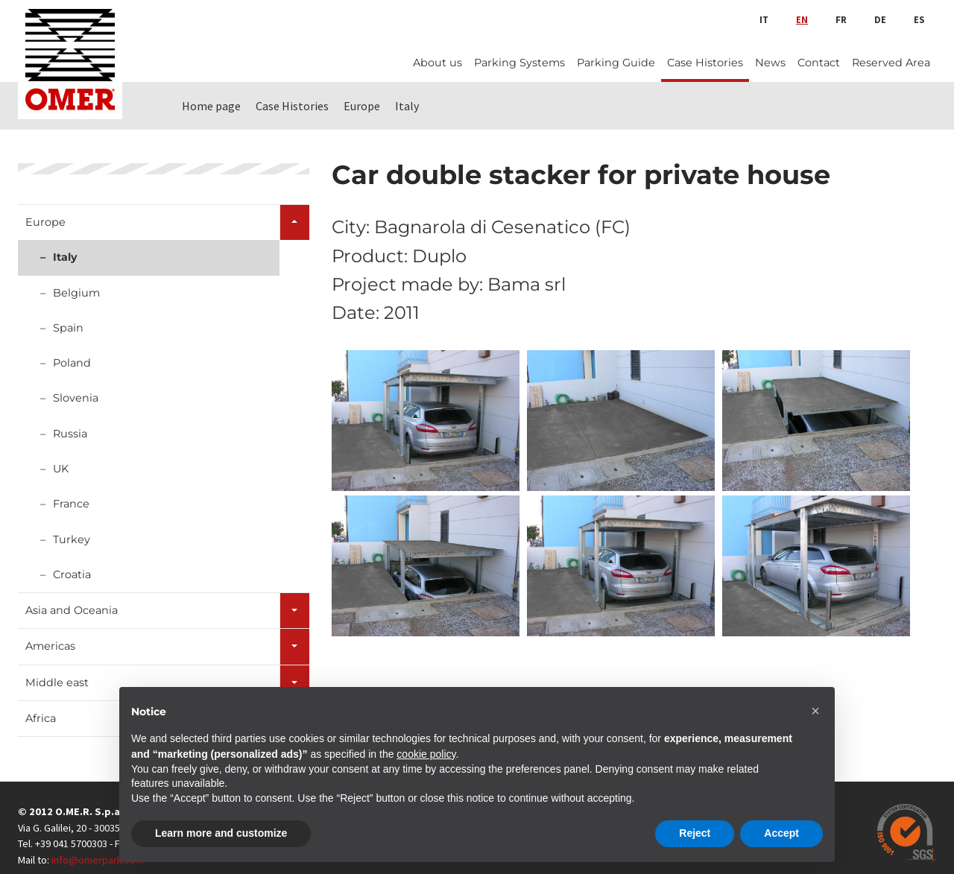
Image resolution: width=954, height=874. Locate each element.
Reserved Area (891, 62)
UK (61, 468)
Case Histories (705, 62)
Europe (45, 222)
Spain (68, 328)
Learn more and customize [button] (221, 833)
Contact (818, 62)
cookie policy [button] (426, 754)
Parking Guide (616, 62)
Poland (72, 363)
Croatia (72, 574)
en (802, 19)
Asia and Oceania (71, 610)
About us (437, 62)
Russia (70, 433)
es (919, 19)
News (770, 62)
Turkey (71, 539)
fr (841, 19)
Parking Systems (519, 62)
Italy (65, 257)
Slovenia (75, 398)
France (71, 503)
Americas (50, 646)
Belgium (76, 293)
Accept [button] (781, 833)
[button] (815, 711)
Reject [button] (694, 833)
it (763, 19)
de (880, 19)
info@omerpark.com (97, 860)
